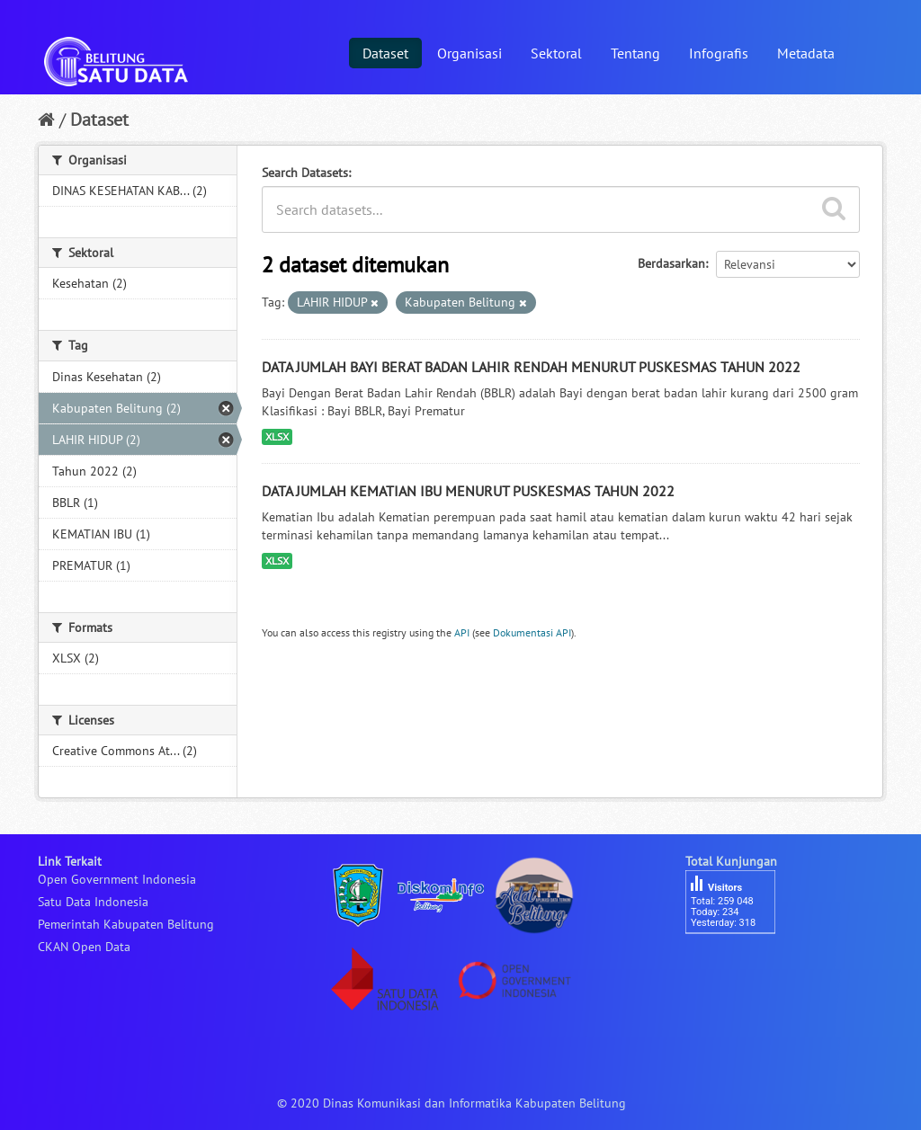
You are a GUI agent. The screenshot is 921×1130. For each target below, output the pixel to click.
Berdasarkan (671, 263)
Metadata (806, 53)
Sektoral (556, 53)
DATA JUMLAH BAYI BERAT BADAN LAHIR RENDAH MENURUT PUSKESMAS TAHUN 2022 (531, 367)
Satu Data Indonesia (93, 902)
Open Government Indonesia (117, 879)
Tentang (635, 53)
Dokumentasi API (532, 632)
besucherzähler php (739, 964)
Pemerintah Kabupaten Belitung (126, 924)
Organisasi (469, 53)
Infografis (718, 53)
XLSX (277, 436)
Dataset (385, 53)
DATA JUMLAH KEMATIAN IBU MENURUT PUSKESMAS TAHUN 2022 (468, 491)
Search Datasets (305, 173)
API (461, 632)
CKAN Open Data (84, 947)
